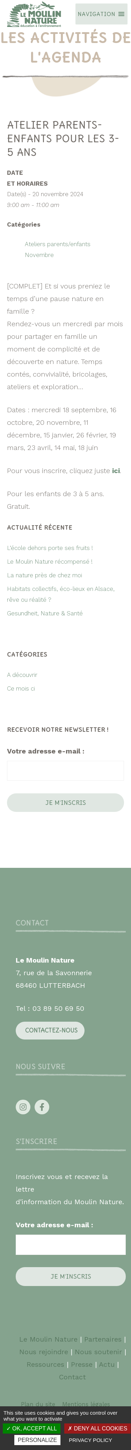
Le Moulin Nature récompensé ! (50, 561)
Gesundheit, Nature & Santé (45, 613)
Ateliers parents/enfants (57, 244)
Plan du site (38, 1404)
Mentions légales (86, 1404)
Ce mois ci (21, 688)
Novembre (39, 254)
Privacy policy (90, 1440)
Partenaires (104, 1339)
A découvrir (22, 674)
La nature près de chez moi (44, 575)
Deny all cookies (97, 1428)
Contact (72, 1377)
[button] (96, 13)
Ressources (45, 1364)
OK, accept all (31, 1428)
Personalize (37, 1440)
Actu (107, 1364)
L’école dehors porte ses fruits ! (50, 547)
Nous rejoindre (43, 1352)
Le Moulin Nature (48, 1339)
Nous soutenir (98, 1352)
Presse (82, 1364)
